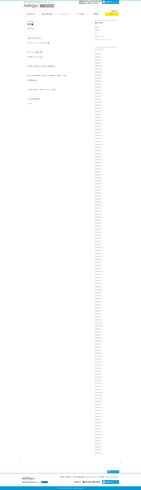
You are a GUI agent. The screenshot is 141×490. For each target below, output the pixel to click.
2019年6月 (98, 302)
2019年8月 (98, 295)
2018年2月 (98, 350)
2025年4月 (98, 90)
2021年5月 (98, 232)
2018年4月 (98, 344)
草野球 (97, 30)
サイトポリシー (114, 476)
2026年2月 (98, 60)
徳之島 (97, 27)
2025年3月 (98, 93)
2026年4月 (98, 54)
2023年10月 (98, 144)
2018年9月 (98, 329)
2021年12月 (98, 211)
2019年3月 (98, 311)
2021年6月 (98, 229)
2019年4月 (98, 308)
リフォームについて (63, 14)
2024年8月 (98, 114)
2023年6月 (98, 156)
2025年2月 (98, 96)
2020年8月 (98, 259)
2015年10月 (98, 435)
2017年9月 (98, 365)
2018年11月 (98, 323)
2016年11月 (98, 395)
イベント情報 (79, 14)
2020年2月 (98, 277)
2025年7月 (98, 81)
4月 (96, 33)
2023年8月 (98, 150)
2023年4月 (98, 162)
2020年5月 (98, 268)
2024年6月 (98, 120)
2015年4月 (98, 453)
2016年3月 (98, 419)
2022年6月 (98, 193)
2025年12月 (98, 66)
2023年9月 (98, 147)
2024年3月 (98, 129)
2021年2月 (98, 241)
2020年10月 (98, 253)
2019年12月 (98, 283)
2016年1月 (98, 425)
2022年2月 (98, 205)
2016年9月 (98, 401)
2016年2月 (98, 422)
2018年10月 (98, 326)
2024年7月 (98, 117)
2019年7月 (98, 298)
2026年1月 (98, 63)
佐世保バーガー (99, 36)
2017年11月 (98, 359)
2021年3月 (98, 238)
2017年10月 (98, 362)
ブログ (107, 476)
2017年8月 (98, 368)
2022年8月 (98, 187)
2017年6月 (98, 374)
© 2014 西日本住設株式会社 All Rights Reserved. (70, 488)
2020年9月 (98, 256)
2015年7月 (98, 444)
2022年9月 (98, 184)
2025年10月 (98, 72)
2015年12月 (98, 428)
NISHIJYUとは (31, 14)
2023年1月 (98, 172)
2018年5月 (98, 341)
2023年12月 (98, 138)
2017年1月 (98, 389)
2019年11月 (98, 286)
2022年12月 (98, 175)
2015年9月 (98, 438)
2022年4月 (98, 199)
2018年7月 (98, 335)
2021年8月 (98, 223)
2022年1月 (98, 208)
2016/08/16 (31, 21)
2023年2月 (98, 169)
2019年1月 (98, 317)
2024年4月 (98, 126)
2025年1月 (98, 99)
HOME (62, 476)
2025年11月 (98, 69)
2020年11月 (98, 250)
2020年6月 (98, 265)
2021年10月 (98, 217)
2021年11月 (98, 214)
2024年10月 (98, 108)
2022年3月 (98, 202)
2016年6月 (98, 410)
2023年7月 (98, 153)
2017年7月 (98, 371)
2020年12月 (98, 247)
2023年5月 (98, 159)
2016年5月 (98, 413)
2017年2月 (98, 386)
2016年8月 (98, 404)
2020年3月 (98, 274)
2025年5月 (98, 87)
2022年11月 (98, 178)
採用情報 (95, 14)
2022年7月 (98, 190)
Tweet (30, 103)
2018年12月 (98, 320)
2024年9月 (98, 111)
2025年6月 (98, 84)
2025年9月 (98, 75)
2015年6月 (98, 447)
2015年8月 (98, 441)
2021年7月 (98, 226)
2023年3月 (98, 166)
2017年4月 (98, 380)
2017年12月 (98, 356)
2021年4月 (98, 235)
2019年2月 (98, 314)
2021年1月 (98, 244)
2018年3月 (98, 347)
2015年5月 (98, 450)
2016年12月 (98, 392)
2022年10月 (98, 181)
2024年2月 (98, 132)
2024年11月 (98, 105)
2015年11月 (98, 431)
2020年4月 (98, 271)
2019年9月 (98, 292)
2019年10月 (98, 289)
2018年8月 (98, 332)
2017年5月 (98, 377)
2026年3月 (98, 57)
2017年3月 (98, 383)
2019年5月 (98, 305)
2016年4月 (98, 416)
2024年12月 (98, 102)
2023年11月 (98, 141)
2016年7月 (98, 407)
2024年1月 (98, 135)
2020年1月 (98, 280)
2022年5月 (98, 196)
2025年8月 (98, 78)
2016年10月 (98, 398)
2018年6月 (98, 338)
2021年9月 (98, 220)
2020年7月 (98, 262)
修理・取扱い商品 (47, 14)
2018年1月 (98, 353)
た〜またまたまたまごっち (103, 39)
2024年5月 (98, 123)
